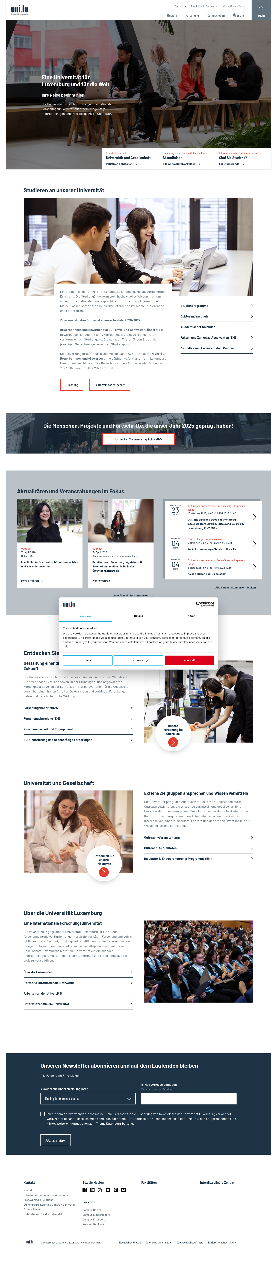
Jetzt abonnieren (55, 1140)
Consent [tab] (85, 616)
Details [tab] (138, 615)
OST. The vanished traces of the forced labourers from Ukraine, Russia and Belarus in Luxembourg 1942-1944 (215, 524)
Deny (87, 660)
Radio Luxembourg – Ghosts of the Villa (211, 549)
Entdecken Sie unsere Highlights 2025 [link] (138, 439)
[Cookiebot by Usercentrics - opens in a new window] (198, 604)
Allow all (189, 660)
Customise (139, 660)
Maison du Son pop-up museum (206, 573)
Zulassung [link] (71, 385)
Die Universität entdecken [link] (109, 385)
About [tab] (191, 615)
